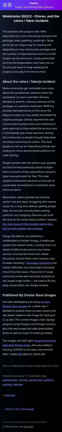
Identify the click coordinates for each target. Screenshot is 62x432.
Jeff (20, 354)
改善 (7, 5)
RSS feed (9, 395)
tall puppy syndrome (38, 263)
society (7, 384)
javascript (36, 380)
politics (49, 380)
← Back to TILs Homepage (18, 409)
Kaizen (34, 3)
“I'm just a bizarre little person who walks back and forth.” (25, 422)
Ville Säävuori (12, 426)
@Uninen (28, 426)
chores (23, 380)
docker (18, 384)
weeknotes (10, 380)
